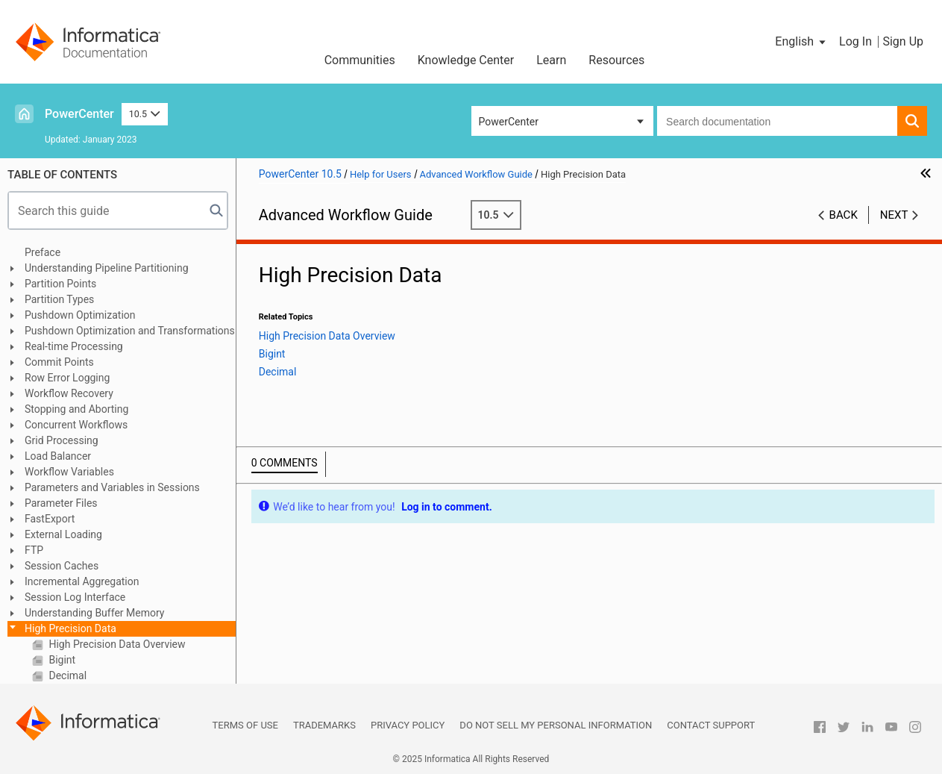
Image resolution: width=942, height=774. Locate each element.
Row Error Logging (67, 378)
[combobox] (777, 121)
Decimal (66, 675)
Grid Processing (61, 440)
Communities (359, 60)
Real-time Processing (74, 346)
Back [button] (843, 215)
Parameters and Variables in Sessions (112, 487)
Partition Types (59, 299)
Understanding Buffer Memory (94, 613)
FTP (34, 550)
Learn (551, 60)
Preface (42, 252)
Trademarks (324, 725)
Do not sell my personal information (555, 725)
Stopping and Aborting (76, 409)
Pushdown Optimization (80, 315)
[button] (801, 42)
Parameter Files (61, 503)
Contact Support (711, 725)
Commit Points (59, 362)
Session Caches (61, 566)
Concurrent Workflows (76, 425)
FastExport (50, 519)
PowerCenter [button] (508, 122)
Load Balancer (58, 456)
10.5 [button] (144, 113)
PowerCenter (79, 114)
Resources (616, 60)
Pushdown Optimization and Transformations (130, 331)
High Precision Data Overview (116, 644)
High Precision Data (70, 628)
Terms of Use (245, 725)
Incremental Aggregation (82, 581)
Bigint (60, 660)
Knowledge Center (466, 60)
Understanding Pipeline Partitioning (107, 268)
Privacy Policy (408, 725)
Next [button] (894, 215)
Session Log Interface (75, 597)
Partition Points (60, 284)
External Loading (63, 534)
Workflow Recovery (69, 393)
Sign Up (902, 41)
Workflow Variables (69, 472)
